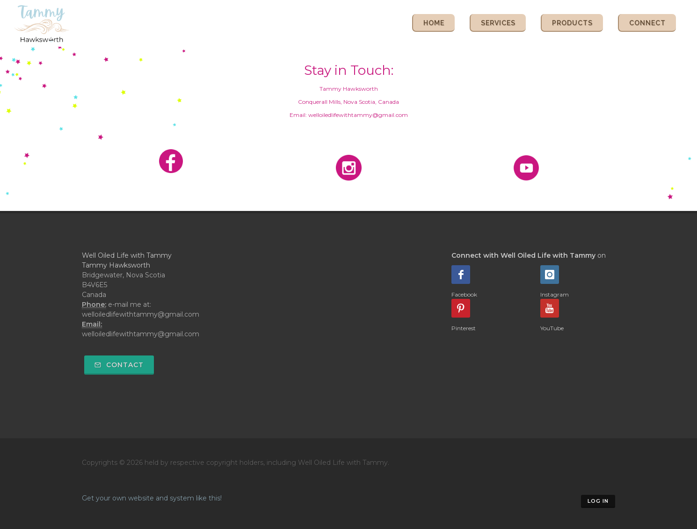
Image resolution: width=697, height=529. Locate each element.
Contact (119, 365)
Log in (598, 501)
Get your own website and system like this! (152, 498)
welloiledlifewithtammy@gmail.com (140, 334)
